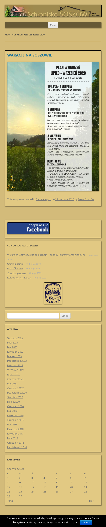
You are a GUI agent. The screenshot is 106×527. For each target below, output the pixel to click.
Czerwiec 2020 (15, 406)
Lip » (91, 500)
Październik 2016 (17, 447)
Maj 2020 (12, 411)
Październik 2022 (17, 360)
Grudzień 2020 (15, 388)
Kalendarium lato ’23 (19, 277)
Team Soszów (86, 199)
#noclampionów (16, 273)
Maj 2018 (12, 424)
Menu (53, 25)
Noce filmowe (15, 268)
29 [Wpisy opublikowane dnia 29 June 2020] (8, 496)
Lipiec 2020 (13, 401)
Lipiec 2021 (13, 374)
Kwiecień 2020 (15, 415)
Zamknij (86, 522)
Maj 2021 (12, 383)
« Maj (10, 500)
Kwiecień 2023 (15, 351)
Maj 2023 (12, 347)
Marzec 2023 (14, 356)
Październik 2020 (17, 392)
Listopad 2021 (15, 365)
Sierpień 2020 (15, 397)
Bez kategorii (43, 199)
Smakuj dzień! (15, 264)
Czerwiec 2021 (15, 379)
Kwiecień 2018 (15, 429)
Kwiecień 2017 (15, 433)
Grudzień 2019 (15, 420)
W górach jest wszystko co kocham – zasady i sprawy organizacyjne (46, 254)
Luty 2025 (12, 342)
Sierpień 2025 (15, 338)
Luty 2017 (12, 438)
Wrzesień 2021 (15, 370)
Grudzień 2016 (15, 442)
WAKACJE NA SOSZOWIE (29, 55)
